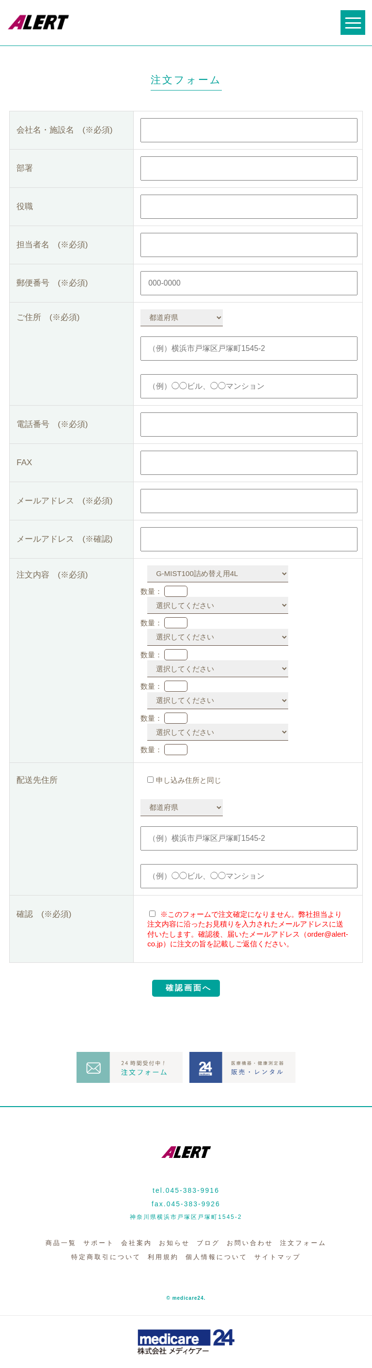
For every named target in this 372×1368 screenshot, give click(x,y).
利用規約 (163, 1257)
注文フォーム (303, 1242)
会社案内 (136, 1242)
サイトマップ (277, 1257)
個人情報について (217, 1257)
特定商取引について (106, 1257)
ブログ (208, 1242)
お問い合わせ (250, 1242)
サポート (98, 1242)
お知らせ (174, 1242)
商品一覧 (61, 1242)
